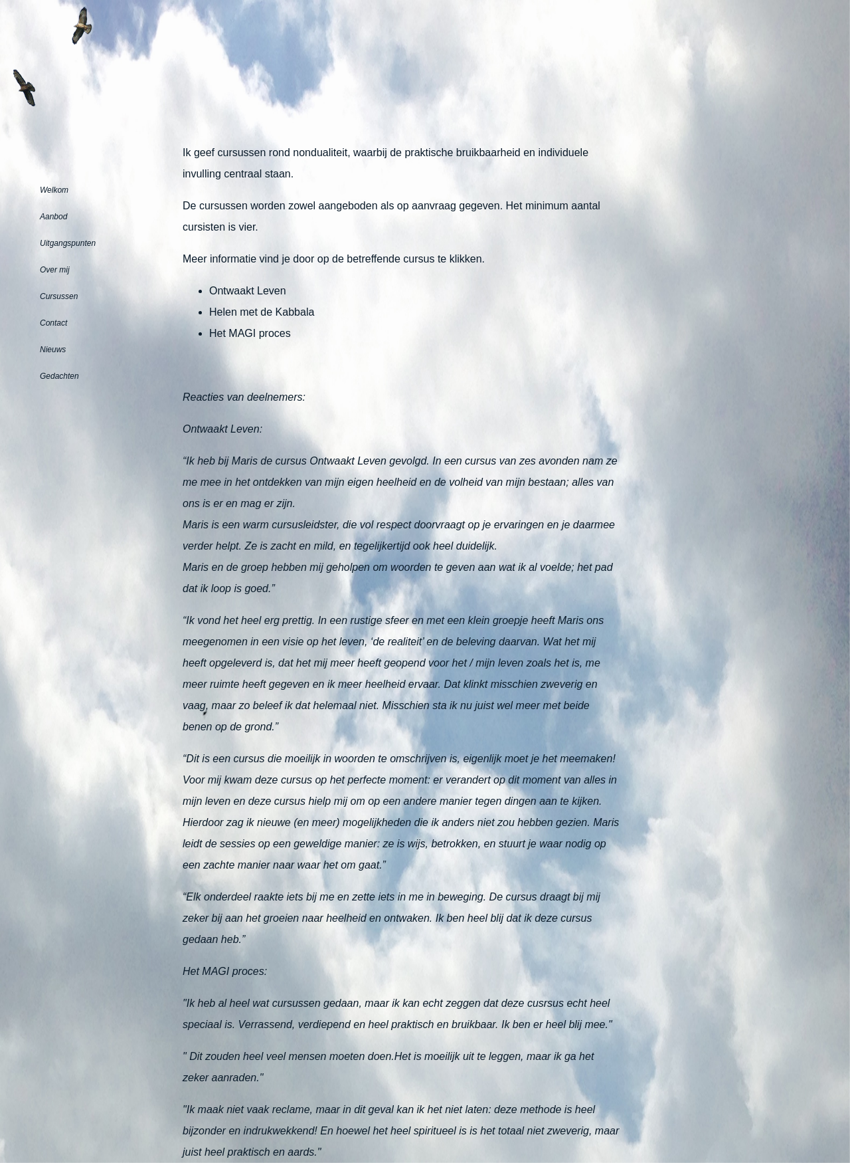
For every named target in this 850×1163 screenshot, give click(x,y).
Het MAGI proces (250, 333)
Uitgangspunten (68, 243)
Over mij (55, 269)
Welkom (54, 190)
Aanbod (53, 216)
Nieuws (53, 349)
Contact (53, 323)
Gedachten (59, 376)
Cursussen (59, 296)
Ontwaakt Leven (247, 290)
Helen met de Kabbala (261, 312)
